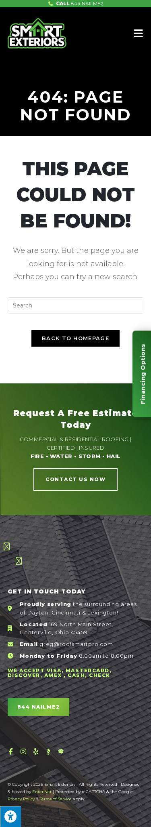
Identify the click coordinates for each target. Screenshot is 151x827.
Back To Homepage (75, 338)
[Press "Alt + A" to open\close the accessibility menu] (10, 816)
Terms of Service (56, 799)
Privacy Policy (21, 799)
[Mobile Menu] (139, 33)
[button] (75, 479)
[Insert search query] (76, 305)
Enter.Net (42, 791)
